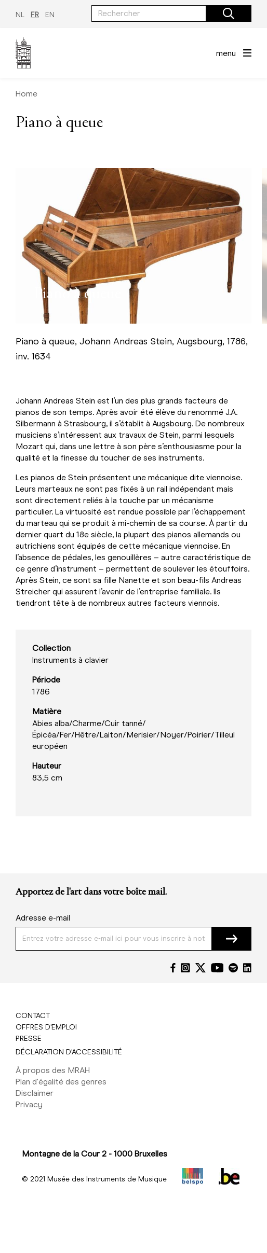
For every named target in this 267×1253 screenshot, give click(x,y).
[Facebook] (173, 967)
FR (35, 14)
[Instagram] (185, 967)
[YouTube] (217, 967)
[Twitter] (200, 967)
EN (50, 14)
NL (20, 14)
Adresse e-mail (43, 918)
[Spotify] (233, 967)
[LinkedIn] (247, 967)
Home (26, 94)
